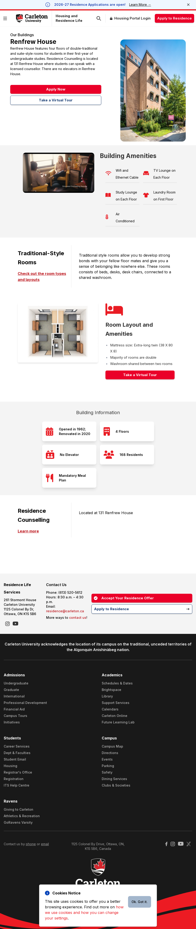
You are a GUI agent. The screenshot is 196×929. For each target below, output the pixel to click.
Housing (10, 766)
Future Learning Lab (118, 722)
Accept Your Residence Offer (124, 598)
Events (107, 759)
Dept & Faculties (17, 753)
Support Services (115, 703)
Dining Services (114, 779)
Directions (110, 753)
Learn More (140, 4)
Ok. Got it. (140, 902)
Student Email (15, 759)
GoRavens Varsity (18, 822)
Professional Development (25, 703)
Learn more (28, 531)
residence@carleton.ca (65, 611)
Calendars (110, 709)
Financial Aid (14, 709)
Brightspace (111, 690)
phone (31, 844)
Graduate (11, 690)
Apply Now (55, 89)
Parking (108, 766)
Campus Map (112, 746)
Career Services (17, 746)
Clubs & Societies (116, 785)
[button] (6, 18)
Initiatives (12, 722)
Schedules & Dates (117, 683)
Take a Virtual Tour (56, 100)
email (45, 844)
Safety (107, 772)
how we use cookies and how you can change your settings (84, 912)
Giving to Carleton (18, 809)
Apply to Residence (174, 18)
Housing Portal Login (132, 18)
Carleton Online (114, 716)
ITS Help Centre (16, 785)
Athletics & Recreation (22, 816)
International (14, 696)
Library (107, 696)
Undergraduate (16, 683)
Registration (14, 779)
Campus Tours (15, 716)
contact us (77, 617)
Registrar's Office (18, 772)
